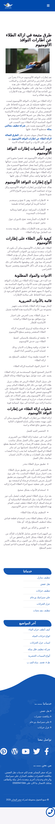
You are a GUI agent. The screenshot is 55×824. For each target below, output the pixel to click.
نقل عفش (45, 661)
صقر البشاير (16, 799)
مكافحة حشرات (42, 716)
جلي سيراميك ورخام (40, 722)
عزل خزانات (44, 727)
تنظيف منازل (43, 654)
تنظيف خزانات (43, 667)
